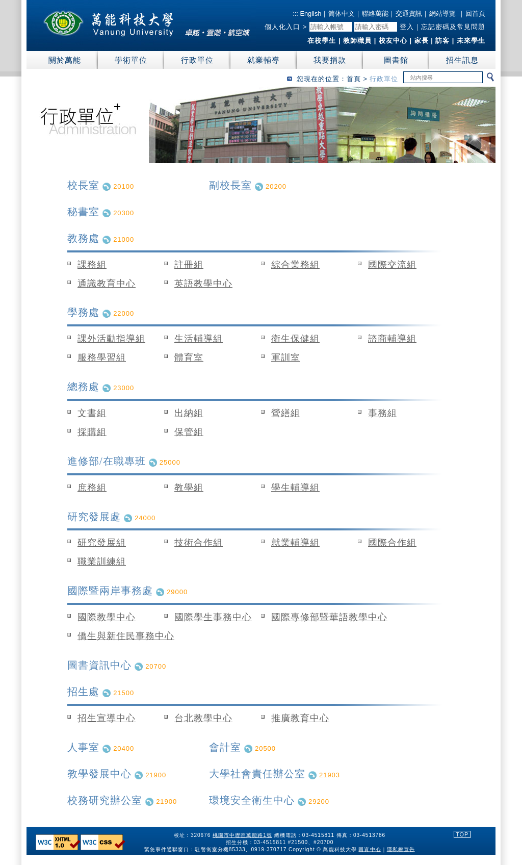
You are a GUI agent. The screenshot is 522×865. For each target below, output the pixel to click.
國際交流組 (392, 265)
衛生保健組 (295, 339)
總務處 (83, 386)
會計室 (225, 747)
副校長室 (230, 185)
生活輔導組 (198, 339)
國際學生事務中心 (213, 617)
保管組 (188, 432)
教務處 (83, 238)
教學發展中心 (99, 773)
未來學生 (471, 40)
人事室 (83, 747)
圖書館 (396, 60)
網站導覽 (442, 13)
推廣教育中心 (300, 718)
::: (295, 13)
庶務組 (92, 487)
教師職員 (357, 40)
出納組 (188, 413)
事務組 (382, 413)
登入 (407, 27)
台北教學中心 (203, 718)
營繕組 (285, 413)
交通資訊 (409, 13)
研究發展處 (94, 516)
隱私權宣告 (401, 849)
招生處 (83, 691)
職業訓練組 (101, 561)
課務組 (92, 265)
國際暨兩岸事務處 (110, 590)
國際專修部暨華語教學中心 (329, 617)
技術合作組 (198, 543)
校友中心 (393, 40)
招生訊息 (462, 60)
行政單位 (197, 60)
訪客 (442, 40)
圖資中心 (370, 849)
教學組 (188, 487)
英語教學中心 (203, 283)
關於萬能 (64, 60)
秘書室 (83, 211)
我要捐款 (330, 60)
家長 (421, 40)
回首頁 (475, 13)
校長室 (83, 185)
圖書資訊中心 (99, 665)
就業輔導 (263, 60)
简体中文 (341, 13)
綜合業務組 (295, 265)
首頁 (354, 79)
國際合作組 (392, 543)
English (310, 13)
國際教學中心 (106, 617)
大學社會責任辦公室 (257, 773)
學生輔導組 (295, 487)
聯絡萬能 (375, 13)
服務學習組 (101, 357)
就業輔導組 (295, 543)
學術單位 (131, 60)
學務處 (83, 312)
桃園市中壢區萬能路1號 (242, 834)
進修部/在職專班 (106, 461)
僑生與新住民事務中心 (125, 636)
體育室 (188, 357)
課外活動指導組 (111, 339)
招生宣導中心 (106, 718)
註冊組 (188, 265)
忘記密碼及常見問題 (453, 27)
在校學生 (321, 40)
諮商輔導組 (392, 339)
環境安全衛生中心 (252, 800)
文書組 (92, 413)
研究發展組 (101, 543)
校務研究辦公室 (104, 800)
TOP (462, 834)
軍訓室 (285, 357)
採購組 (92, 432)
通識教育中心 (106, 283)
